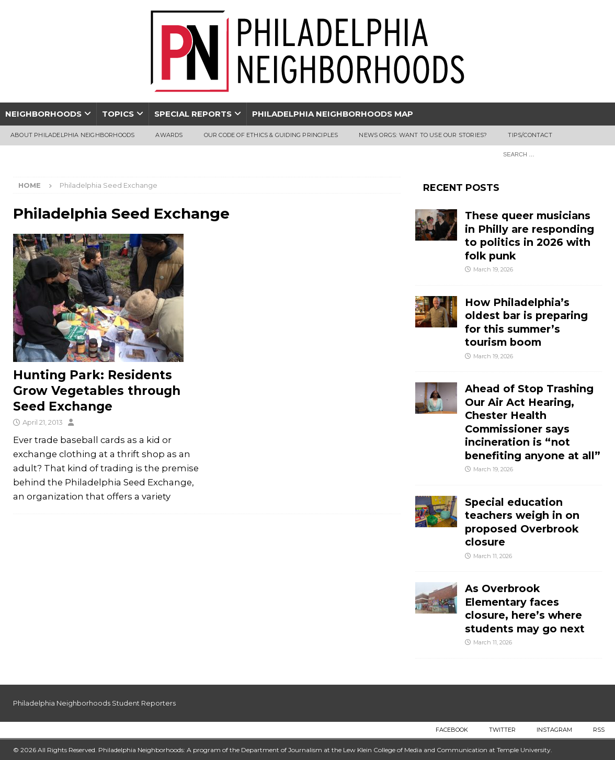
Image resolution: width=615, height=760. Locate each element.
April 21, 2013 (42, 422)
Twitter (502, 729)
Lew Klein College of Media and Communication (415, 750)
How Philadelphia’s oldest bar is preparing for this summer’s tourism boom (526, 322)
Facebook (452, 729)
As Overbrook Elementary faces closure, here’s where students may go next (525, 608)
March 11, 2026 (492, 556)
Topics (118, 114)
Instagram (554, 729)
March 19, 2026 (493, 269)
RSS (599, 729)
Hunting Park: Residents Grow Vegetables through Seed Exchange (96, 391)
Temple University (524, 750)
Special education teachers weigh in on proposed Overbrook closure (522, 522)
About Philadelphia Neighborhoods (72, 135)
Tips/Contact (530, 135)
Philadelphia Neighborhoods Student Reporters (94, 703)
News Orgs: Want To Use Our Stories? (423, 135)
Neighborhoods (43, 114)
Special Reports (193, 114)
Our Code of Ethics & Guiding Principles (271, 135)
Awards (169, 135)
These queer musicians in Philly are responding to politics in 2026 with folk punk (529, 235)
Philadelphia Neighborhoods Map (332, 114)
